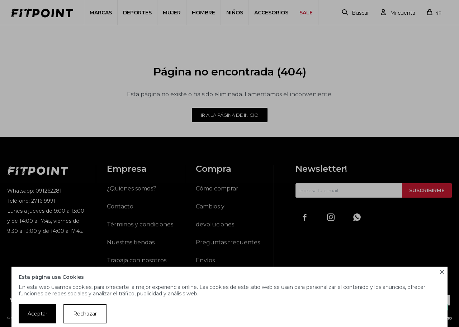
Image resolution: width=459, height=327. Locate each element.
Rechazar (85, 313)
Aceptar (37, 313)
